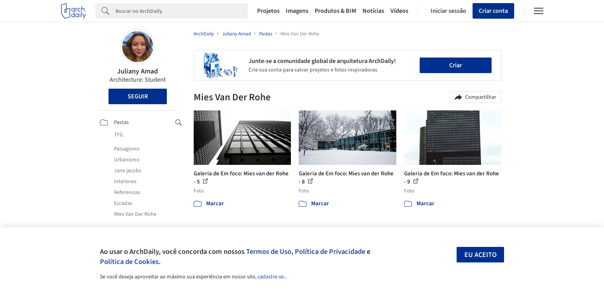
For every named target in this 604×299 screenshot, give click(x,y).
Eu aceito (480, 255)
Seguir (138, 96)
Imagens (297, 11)
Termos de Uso (268, 252)
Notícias (373, 11)
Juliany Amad (137, 71)
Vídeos (399, 11)
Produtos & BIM (335, 11)
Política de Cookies (129, 262)
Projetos (268, 11)
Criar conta (493, 11)
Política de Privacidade (330, 252)
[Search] (182, 11)
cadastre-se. (271, 277)
